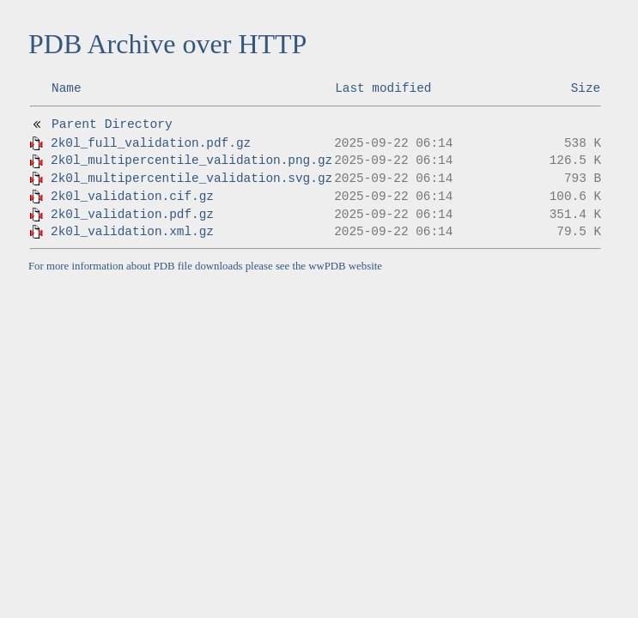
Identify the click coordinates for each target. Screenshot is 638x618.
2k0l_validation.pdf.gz (132, 214)
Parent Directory (112, 124)
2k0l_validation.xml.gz (132, 232)
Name (67, 88)
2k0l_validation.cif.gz (132, 196)
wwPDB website (345, 266)
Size (586, 88)
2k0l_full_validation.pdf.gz (151, 143)
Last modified (383, 88)
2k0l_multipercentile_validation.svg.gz (191, 178)
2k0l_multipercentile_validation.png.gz (191, 160)
